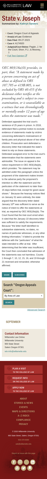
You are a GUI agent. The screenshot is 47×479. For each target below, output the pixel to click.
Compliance (23, 419)
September (13, 322)
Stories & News (23, 402)
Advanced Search (36, 310)
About (23, 398)
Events (23, 407)
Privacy (23, 424)
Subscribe (20, 274)
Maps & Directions (23, 411)
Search (8, 302)
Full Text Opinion (15, 56)
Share (7, 274)
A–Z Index (23, 415)
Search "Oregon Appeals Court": (19, 287)
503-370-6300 (23, 440)
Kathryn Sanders (29, 23)
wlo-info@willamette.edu (16, 351)
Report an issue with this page (23, 453)
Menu (42, 6)
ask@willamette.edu (23, 444)
